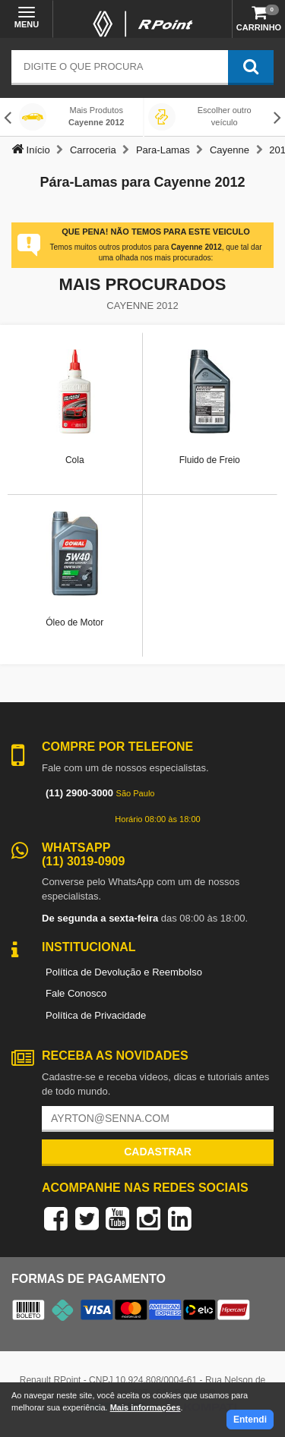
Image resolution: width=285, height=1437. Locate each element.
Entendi (250, 1419)
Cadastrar (158, 1152)
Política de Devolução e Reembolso (124, 972)
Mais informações (145, 1407)
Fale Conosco (76, 993)
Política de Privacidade (96, 1015)
